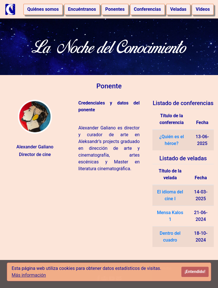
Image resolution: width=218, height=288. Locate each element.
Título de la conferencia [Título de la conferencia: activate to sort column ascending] (172, 119)
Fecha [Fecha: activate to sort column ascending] (202, 122)
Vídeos (203, 9)
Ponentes (115, 9)
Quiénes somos (43, 9)
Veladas (178, 9)
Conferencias (147, 9)
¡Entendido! (195, 271)
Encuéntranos (82, 9)
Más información (29, 275)
